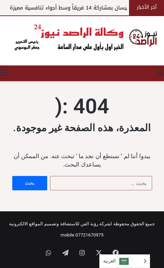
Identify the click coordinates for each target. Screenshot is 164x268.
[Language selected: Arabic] (124, 261)
